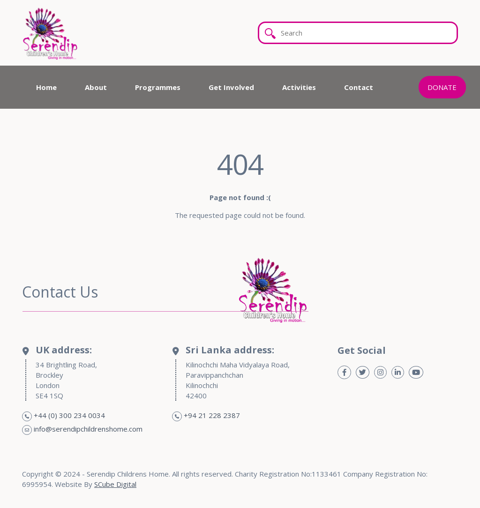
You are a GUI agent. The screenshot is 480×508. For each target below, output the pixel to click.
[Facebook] (344, 372)
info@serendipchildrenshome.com (88, 428)
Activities (299, 87)
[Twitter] (362, 372)
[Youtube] (416, 372)
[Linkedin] (397, 372)
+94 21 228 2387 (212, 415)
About (96, 87)
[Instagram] (380, 372)
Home (46, 87)
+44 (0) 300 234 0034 (69, 415)
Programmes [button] (157, 87)
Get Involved (231, 87)
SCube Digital (115, 484)
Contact (358, 87)
